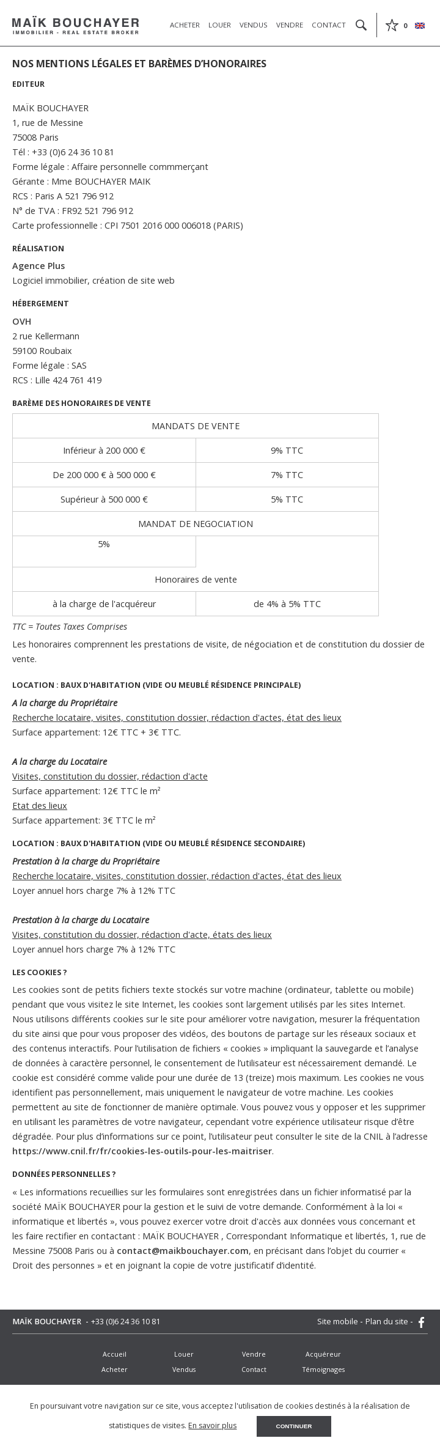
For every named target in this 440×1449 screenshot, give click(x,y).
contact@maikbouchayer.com (183, 1250)
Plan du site (387, 1321)
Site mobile (338, 1321)
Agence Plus (38, 265)
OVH (21, 321)
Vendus (254, 24)
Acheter (185, 24)
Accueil (115, 1354)
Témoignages (323, 1369)
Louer (219, 24)
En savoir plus (212, 1425)
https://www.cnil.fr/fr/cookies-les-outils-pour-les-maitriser (142, 1151)
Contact (329, 24)
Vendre (289, 24)
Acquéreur (323, 1354)
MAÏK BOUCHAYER (47, 1321)
